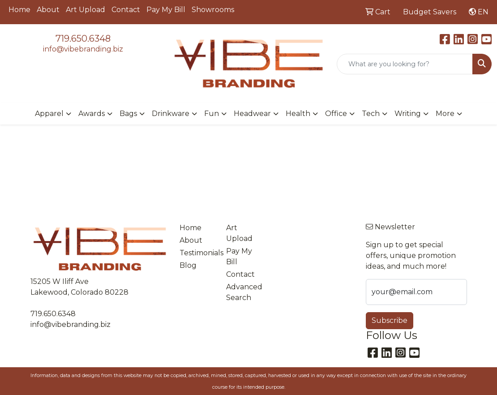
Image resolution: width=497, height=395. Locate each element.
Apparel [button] (49, 113)
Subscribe (389, 320)
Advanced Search (244, 292)
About (48, 9)
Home (19, 9)
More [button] (445, 113)
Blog (188, 265)
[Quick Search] (405, 64)
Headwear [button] (252, 113)
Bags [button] (128, 113)
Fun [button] (211, 113)
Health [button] (298, 113)
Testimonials (197, 253)
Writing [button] (407, 113)
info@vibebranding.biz (83, 49)
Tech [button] (371, 113)
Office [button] (336, 113)
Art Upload (85, 9)
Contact (125, 9)
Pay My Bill (165, 9)
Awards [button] (91, 113)
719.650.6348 (83, 38)
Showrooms (213, 9)
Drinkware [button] (170, 113)
